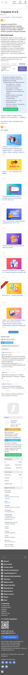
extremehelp (7, 384)
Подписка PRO (6, 607)
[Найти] (25, 557)
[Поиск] (6, 2)
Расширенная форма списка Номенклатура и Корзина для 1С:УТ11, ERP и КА (11, 198)
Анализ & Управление (11, 570)
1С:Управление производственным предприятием (10, 517)
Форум (6, 597)
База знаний (8, 564)
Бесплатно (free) (9, 546)
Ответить (8, 369)
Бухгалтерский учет (10, 541)
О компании (5, 603)
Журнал (6, 561)
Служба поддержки (10, 619)
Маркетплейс (8, 582)
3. (2, 384)
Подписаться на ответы (8, 339)
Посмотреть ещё (13, 332)
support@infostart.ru (8, 633)
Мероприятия (8, 588)
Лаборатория (8, 567)
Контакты (4, 615)
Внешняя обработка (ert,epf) (12, 507)
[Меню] (2, 2)
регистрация (5, 395)
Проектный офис (9, 585)
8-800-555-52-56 (7, 631)
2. (2, 372)
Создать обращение (10, 637)
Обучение (7, 579)
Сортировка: (10, 345)
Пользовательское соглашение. (10, 648)
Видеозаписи (8, 591)
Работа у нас (5, 613)
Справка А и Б (9, 11)
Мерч (5, 600)
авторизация (13, 395)
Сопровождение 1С (10, 573)
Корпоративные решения (12, 576)
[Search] (14, 557)
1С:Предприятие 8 (9, 511)
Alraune (6, 352)
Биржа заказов (9, 594)
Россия (7, 528)
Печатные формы (9, 496)
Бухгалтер (7, 502)
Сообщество (5, 605)
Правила (4, 609)
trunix (5, 372)
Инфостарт (4, 123)
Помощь (4, 611)
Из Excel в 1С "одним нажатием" (12, 295)
